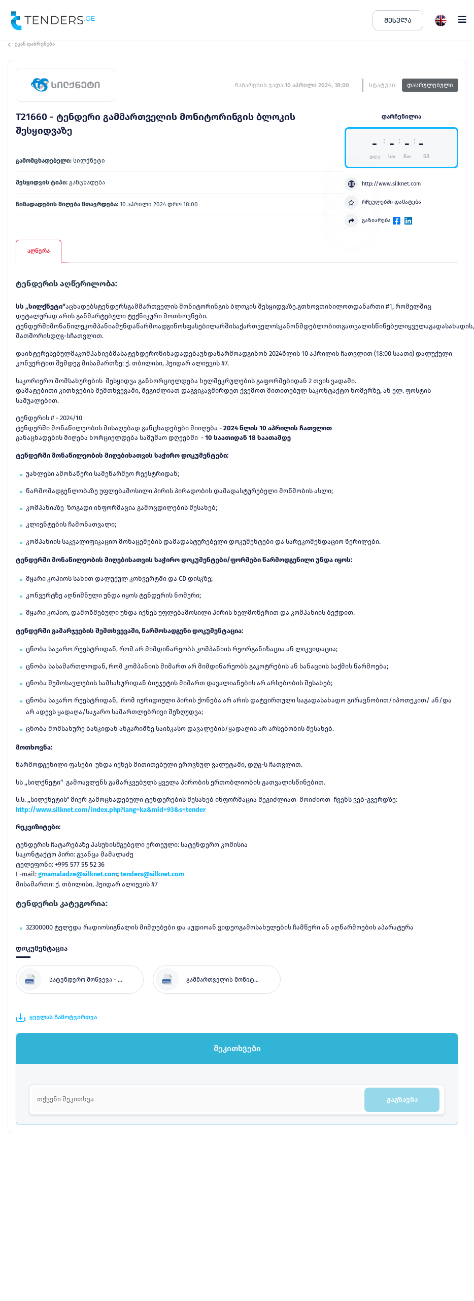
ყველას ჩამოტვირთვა (56, 1017)
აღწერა (38, 250)
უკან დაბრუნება (31, 44)
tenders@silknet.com (152, 874)
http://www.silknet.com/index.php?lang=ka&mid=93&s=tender (111, 809)
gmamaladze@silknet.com (77, 874)
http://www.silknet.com (383, 184)
